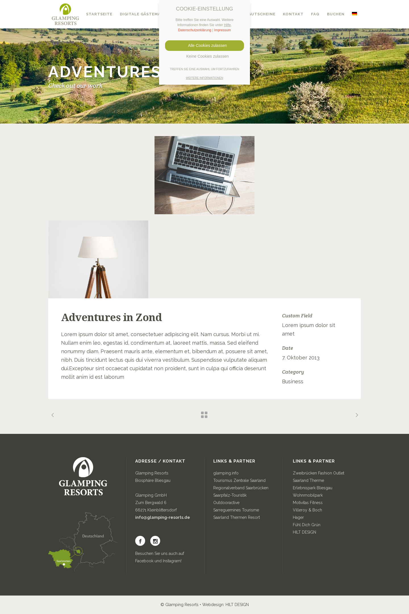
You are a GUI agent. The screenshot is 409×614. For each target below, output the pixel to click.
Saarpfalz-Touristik (230, 495)
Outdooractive (226, 502)
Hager (298, 517)
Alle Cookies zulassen (204, 45)
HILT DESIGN (304, 532)
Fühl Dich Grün (306, 525)
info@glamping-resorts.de (162, 517)
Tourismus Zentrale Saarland (239, 480)
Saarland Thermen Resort (236, 517)
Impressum (222, 30)
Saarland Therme (308, 480)
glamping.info (226, 473)
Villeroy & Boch (307, 510)
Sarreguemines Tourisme (236, 510)
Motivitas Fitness (308, 502)
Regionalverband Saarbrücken (240, 488)
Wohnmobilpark (308, 495)
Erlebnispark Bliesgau (312, 488)
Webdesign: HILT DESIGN (225, 604)
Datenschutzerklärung (194, 30)
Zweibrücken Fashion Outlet (318, 473)
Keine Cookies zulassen (204, 56)
